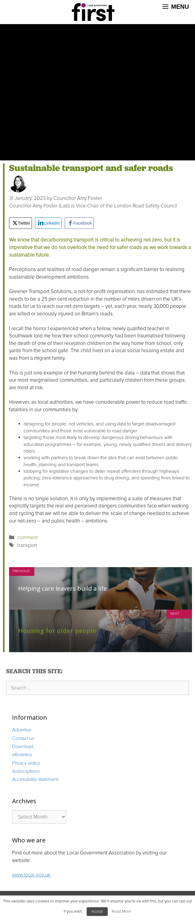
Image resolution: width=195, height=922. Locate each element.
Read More (121, 911)
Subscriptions (26, 771)
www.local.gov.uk (31, 875)
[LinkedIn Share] (48, 223)
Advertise (21, 730)
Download (22, 747)
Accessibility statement (35, 779)
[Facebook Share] (79, 223)
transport (27, 545)
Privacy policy (26, 763)
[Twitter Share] (20, 223)
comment (27, 537)
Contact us (23, 738)
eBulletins (22, 755)
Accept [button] (97, 911)
